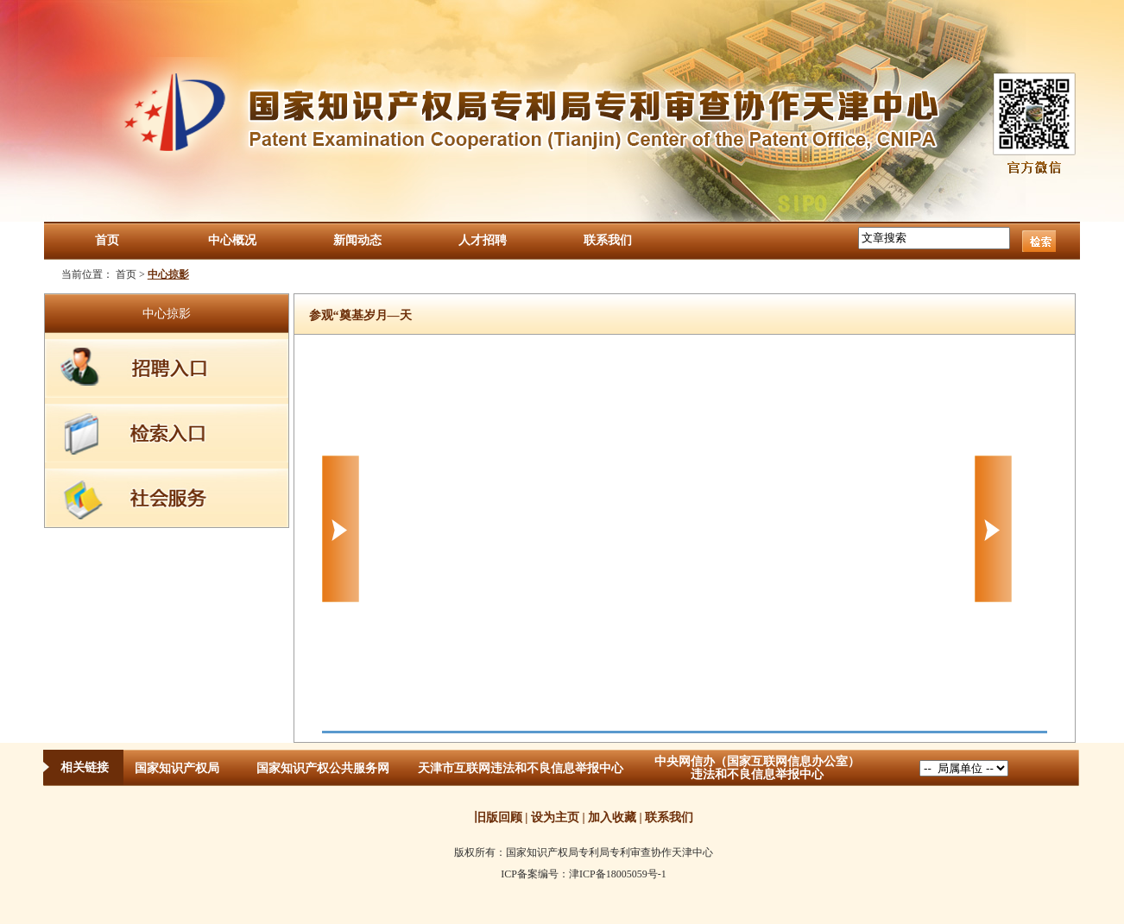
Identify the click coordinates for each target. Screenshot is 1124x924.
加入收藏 (612, 817)
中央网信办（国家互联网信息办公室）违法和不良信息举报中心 (757, 768)
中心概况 (232, 240)
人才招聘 (482, 240)
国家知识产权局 (177, 768)
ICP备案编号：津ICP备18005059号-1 (583, 874)
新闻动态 (357, 240)
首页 (107, 240)
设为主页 (555, 817)
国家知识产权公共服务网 (322, 768)
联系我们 (608, 240)
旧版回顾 (498, 817)
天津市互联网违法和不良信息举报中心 (520, 768)
